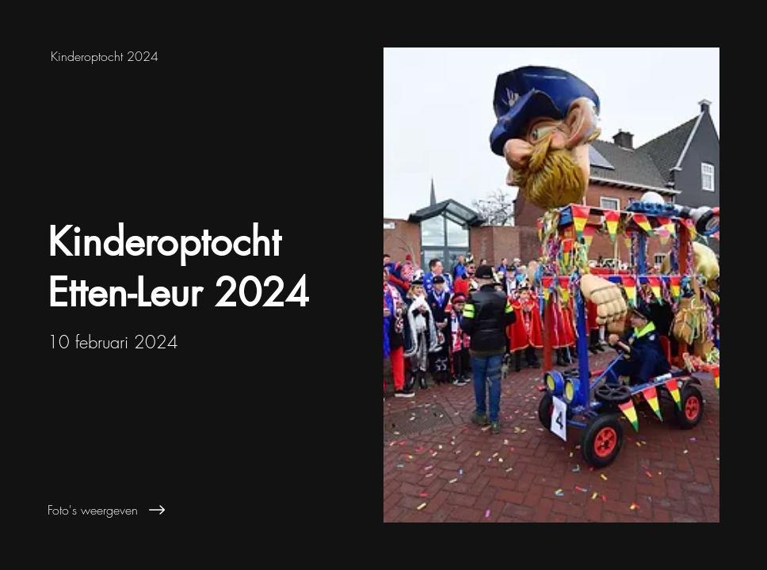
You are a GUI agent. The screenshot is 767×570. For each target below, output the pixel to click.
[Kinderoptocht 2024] (192, 56)
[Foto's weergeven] (201, 509)
